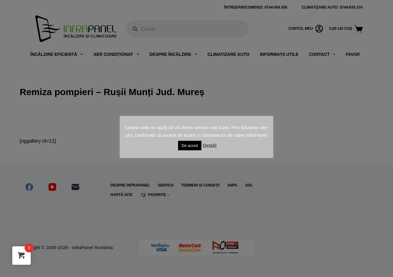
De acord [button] (190, 145)
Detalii (209, 145)
